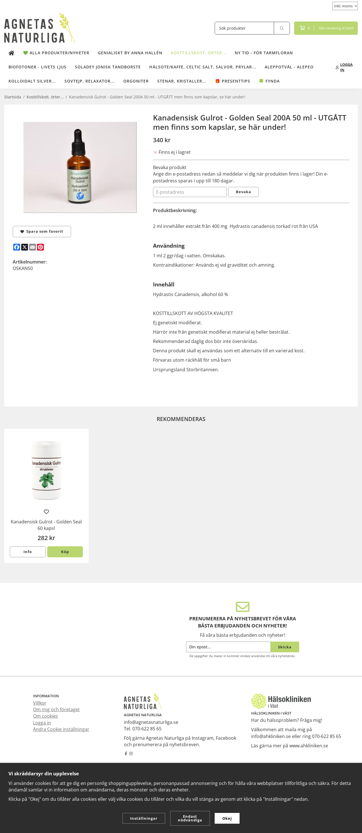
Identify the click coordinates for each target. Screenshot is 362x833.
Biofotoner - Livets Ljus (37, 67)
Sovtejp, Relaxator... (89, 81)
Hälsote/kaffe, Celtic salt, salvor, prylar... (202, 67)
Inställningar (144, 818)
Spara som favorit (41, 231)
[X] (25, 247)
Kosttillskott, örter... (198, 52)
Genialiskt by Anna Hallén (130, 52)
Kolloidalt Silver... (32, 81)
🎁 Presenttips (232, 81)
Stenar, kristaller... (181, 81)
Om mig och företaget (56, 709)
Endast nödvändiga (190, 818)
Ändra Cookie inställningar (61, 729)
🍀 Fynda (269, 81)
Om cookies (45, 716)
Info (27, 551)
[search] (282, 28)
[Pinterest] (40, 247)
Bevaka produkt (169, 167)
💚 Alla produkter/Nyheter (56, 52)
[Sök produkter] (244, 28)
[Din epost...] (228, 647)
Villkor (39, 703)
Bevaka (243, 191)
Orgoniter (136, 81)
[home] (11, 53)
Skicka (285, 646)
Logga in (42, 723)
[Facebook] (17, 247)
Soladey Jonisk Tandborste (108, 67)
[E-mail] (32, 247)
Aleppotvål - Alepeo (289, 67)
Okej (227, 818)
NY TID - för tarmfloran (264, 52)
